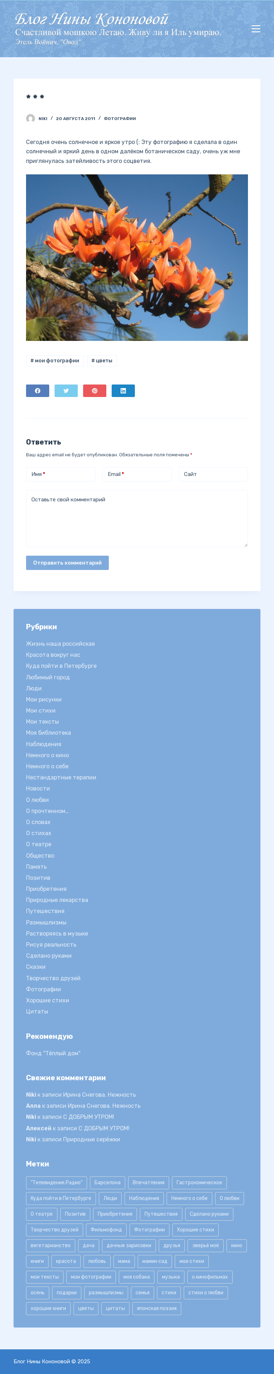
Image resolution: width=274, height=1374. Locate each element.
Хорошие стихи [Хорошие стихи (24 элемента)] (195, 1230)
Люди (34, 688)
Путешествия (45, 911)
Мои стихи (41, 710)
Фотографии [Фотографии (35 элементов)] (149, 1230)
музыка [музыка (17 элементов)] (171, 1277)
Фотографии (120, 118)
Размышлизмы (46, 922)
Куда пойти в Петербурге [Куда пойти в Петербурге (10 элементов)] (61, 1198)
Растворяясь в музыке (57, 933)
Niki (31, 1094)
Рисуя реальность (51, 944)
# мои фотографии (54, 361)
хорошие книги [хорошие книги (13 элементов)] (48, 1308)
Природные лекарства (57, 900)
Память (36, 866)
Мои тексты (42, 721)
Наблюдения (43, 744)
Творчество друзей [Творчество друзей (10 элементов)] (54, 1230)
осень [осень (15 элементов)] (38, 1293)
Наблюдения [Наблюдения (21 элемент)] (144, 1198)
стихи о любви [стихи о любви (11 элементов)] (205, 1293)
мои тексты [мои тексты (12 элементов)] (45, 1277)
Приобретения (46, 889)
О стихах (38, 833)
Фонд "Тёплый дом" (53, 1053)
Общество (40, 855)
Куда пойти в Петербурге (61, 666)
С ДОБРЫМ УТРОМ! (88, 1116)
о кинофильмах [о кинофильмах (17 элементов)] (210, 1277)
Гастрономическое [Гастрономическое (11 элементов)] (199, 1183)
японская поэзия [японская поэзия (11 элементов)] (157, 1308)
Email (116, 474)
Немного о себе (47, 766)
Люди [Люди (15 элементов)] (110, 1198)
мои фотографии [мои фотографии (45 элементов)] (91, 1277)
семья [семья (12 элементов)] (142, 1293)
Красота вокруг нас (53, 654)
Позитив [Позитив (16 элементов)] (75, 1214)
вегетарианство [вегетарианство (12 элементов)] (51, 1245)
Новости (38, 788)
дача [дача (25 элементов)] (89, 1245)
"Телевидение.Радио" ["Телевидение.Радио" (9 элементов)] (56, 1183)
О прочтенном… (47, 811)
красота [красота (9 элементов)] (66, 1261)
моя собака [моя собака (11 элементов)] (136, 1277)
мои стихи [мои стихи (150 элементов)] (191, 1261)
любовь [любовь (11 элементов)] (97, 1261)
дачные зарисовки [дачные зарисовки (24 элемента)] (129, 1245)
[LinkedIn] (123, 391)
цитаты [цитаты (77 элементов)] (115, 1308)
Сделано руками (49, 955)
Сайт (190, 474)
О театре (38, 844)
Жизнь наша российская (60, 643)
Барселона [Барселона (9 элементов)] (108, 1183)
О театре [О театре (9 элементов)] (42, 1214)
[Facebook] (37, 391)
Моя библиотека (48, 732)
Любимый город (48, 677)
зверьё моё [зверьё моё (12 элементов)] (205, 1245)
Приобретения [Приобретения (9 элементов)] (115, 1214)
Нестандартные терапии (61, 777)
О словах (38, 822)
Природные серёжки (91, 1139)
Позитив (38, 877)
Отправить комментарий (67, 563)
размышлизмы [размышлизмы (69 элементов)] (106, 1293)
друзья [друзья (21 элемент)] (171, 1245)
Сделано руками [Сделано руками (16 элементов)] (209, 1214)
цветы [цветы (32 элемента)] (86, 1308)
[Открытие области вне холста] (256, 28)
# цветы (101, 361)
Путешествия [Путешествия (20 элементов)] (161, 1214)
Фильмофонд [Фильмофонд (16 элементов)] (106, 1230)
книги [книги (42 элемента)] (37, 1261)
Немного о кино (47, 755)
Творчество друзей (53, 978)
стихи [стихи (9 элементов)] (169, 1293)
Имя (38, 474)
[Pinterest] (94, 391)
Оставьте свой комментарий (68, 499)
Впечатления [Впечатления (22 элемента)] (148, 1183)
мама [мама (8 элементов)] (124, 1261)
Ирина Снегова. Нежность (99, 1094)
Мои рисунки (44, 699)
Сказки (36, 966)
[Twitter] (66, 391)
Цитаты (37, 1011)
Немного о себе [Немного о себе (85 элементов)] (189, 1198)
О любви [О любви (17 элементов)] (229, 1198)
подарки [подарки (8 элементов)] (67, 1293)
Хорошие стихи (47, 1000)
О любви (37, 800)
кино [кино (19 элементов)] (236, 1245)
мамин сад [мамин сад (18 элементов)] (154, 1261)
